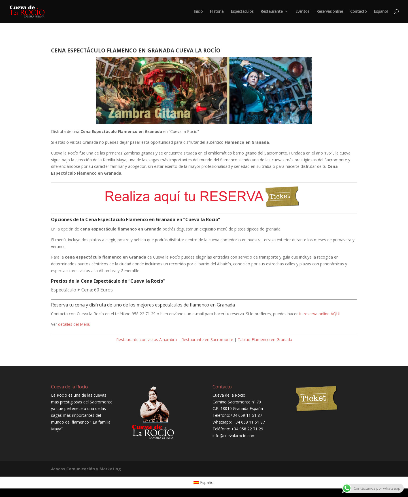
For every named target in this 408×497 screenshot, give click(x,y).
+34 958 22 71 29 (247, 429)
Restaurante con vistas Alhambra (146, 339)
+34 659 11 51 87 (246, 415)
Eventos (302, 11)
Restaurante (271, 11)
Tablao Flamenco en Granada (265, 339)
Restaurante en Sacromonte (207, 339)
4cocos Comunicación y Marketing (86, 468)
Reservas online (329, 11)
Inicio (198, 11)
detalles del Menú (74, 324)
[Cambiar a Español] (204, 482)
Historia (217, 11)
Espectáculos (242, 11)
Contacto (358, 11)
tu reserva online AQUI (319, 313)
